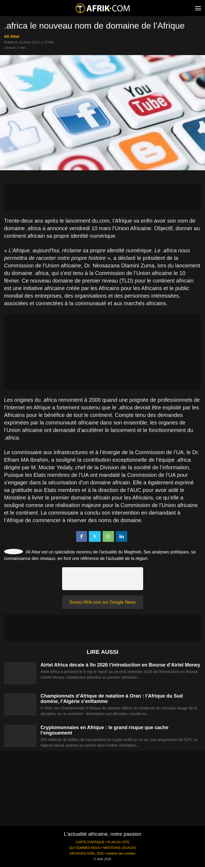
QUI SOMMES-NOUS (84, 848)
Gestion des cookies (120, 853)
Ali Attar (12, 36)
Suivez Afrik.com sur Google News (102, 602)
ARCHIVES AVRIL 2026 (86, 853)
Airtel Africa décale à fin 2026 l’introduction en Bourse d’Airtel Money (120, 665)
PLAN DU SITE (118, 842)
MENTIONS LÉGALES (119, 848)
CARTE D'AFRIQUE (90, 842)
